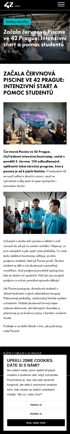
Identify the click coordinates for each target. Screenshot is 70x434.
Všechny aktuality (17, 21)
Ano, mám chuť (36, 422)
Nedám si (36, 413)
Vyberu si (36, 404)
